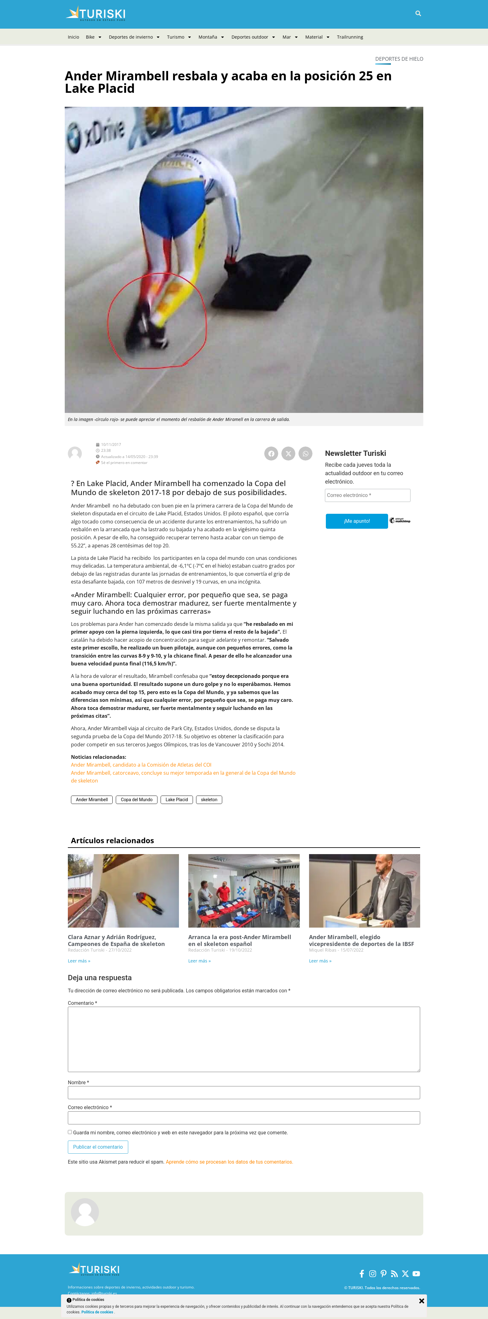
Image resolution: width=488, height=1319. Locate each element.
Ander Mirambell (92, 799)
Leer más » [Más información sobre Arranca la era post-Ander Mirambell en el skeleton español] (199, 961)
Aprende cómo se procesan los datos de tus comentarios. (229, 1162)
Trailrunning (350, 37)
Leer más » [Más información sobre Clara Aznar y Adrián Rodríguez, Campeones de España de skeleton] (79, 961)
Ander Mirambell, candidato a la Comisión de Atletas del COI (141, 764)
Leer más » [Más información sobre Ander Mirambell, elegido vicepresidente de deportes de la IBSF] (320, 961)
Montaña (212, 37)
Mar (290, 37)
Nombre (78, 1082)
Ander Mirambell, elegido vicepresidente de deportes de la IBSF (361, 940)
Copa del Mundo (136, 799)
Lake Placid (177, 799)
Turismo (179, 37)
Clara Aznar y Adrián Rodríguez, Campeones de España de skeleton (116, 940)
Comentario (82, 1003)
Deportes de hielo (399, 58)
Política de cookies (98, 1312)
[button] (418, 13)
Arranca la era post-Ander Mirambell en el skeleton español (239, 940)
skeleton (209, 799)
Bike (94, 37)
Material (317, 37)
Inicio (73, 37)
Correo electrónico (90, 1107)
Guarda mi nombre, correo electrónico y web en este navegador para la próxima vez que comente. (180, 1132)
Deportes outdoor (254, 37)
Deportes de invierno (134, 37)
